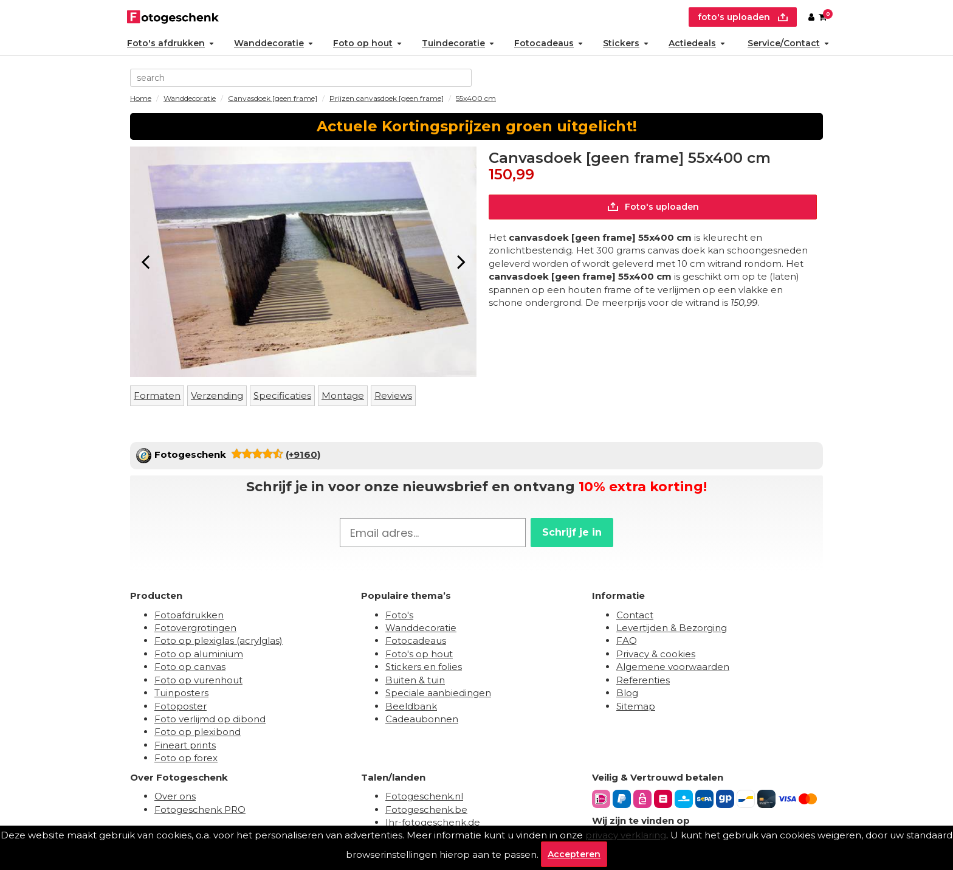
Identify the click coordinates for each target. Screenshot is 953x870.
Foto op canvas (189, 666)
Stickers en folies (423, 666)
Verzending (217, 395)
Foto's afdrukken (170, 43)
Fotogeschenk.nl (424, 796)
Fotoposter (180, 706)
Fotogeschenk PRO (200, 809)
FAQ (626, 640)
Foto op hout (367, 43)
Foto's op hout (419, 654)
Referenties (643, 680)
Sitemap (635, 706)
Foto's (399, 615)
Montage (343, 395)
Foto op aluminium (198, 654)
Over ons (175, 796)
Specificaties (282, 395)
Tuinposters (181, 693)
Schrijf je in (572, 532)
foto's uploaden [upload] (743, 17)
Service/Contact (788, 43)
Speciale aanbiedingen (438, 693)
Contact (634, 615)
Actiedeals (697, 43)
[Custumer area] (811, 17)
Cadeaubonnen (421, 719)
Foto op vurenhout (198, 680)
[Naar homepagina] (173, 15)
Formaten (157, 395)
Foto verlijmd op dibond (210, 719)
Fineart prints (185, 745)
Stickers (626, 43)
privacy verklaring (625, 835)
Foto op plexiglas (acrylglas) (218, 640)
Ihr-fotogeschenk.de (432, 822)
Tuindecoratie (458, 43)
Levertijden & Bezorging (671, 628)
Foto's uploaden (653, 206)
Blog (627, 693)
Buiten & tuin (415, 680)
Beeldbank (411, 706)
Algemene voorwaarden (672, 666)
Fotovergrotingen (195, 628)
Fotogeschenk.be (426, 809)
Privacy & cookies (655, 654)
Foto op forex (186, 758)
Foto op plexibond (197, 731)
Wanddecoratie (273, 43)
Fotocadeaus (548, 43)
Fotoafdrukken (189, 615)
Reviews (393, 395)
